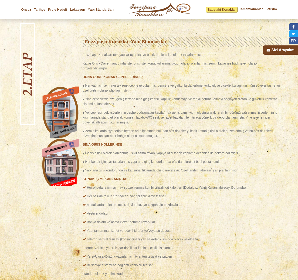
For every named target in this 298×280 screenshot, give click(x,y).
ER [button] (293, 41)
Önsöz (26, 9)
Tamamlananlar (251, 9)
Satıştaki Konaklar (222, 9)
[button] (293, 26)
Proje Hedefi (57, 9)
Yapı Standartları (101, 9)
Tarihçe (39, 9)
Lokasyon (77, 9)
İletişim (271, 9)
